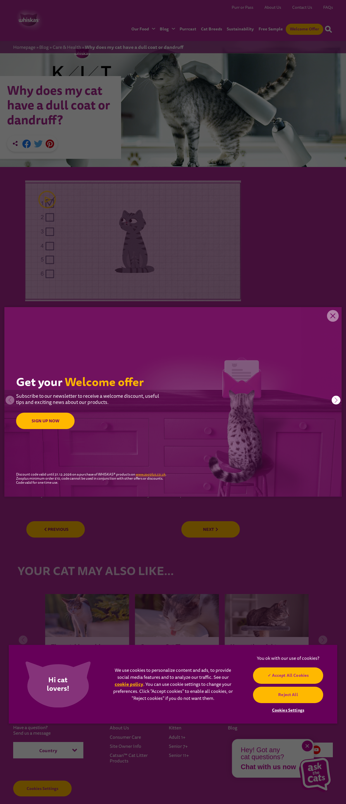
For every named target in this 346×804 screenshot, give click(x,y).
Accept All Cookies (290, 675)
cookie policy (129, 684)
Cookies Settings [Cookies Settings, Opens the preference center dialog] (288, 710)
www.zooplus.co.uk (151, 475)
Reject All (288, 695)
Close (333, 316)
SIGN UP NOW (45, 421)
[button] (336, 400)
